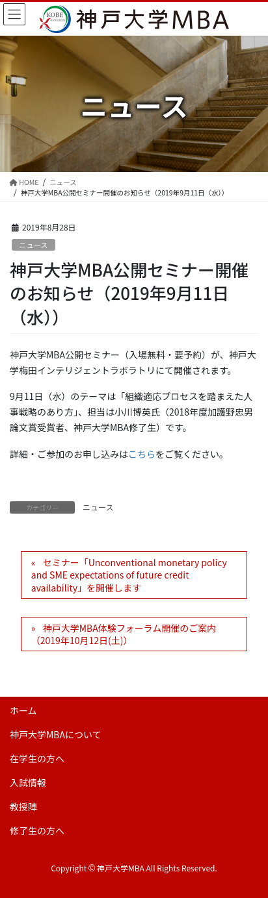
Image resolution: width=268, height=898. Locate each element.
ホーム (23, 710)
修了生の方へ (37, 830)
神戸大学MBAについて (55, 734)
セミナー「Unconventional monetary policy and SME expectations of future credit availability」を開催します (129, 575)
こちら (141, 453)
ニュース (33, 245)
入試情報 (28, 782)
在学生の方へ (37, 758)
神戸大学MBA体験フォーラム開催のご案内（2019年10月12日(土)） (124, 634)
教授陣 (23, 806)
